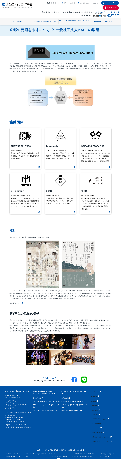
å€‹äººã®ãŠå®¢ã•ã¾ (50, 12)
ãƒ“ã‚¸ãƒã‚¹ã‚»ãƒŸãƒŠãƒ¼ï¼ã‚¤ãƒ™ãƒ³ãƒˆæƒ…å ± (51, 406)
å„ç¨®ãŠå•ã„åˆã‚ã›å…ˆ (102, 441)
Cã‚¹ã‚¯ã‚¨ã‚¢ (94, 408)
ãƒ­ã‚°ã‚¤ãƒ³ (111, 7)
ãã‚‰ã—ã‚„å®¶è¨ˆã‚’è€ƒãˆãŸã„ (18, 419)
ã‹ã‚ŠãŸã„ (18, 403)
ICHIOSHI (94, 400)
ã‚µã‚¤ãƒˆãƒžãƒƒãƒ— (54, 3)
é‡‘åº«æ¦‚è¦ (18, 21)
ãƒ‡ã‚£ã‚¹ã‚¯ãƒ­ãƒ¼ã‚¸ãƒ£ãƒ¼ (45, 21)
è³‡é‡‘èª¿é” (38, 398)
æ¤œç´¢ (111, 3)
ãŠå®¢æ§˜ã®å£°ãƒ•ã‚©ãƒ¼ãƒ (96, 434)
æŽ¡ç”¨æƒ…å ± (86, 15)
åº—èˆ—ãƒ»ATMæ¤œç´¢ (103, 21)
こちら (19, 303)
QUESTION (94, 396)
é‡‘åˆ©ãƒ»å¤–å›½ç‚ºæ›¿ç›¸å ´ (101, 416)
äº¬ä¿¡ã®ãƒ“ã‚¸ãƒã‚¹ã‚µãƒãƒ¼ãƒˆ (47, 401)
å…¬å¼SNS (84, 3)
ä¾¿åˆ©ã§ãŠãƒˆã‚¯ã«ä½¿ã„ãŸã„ (21, 426)
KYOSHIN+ (95, 3)
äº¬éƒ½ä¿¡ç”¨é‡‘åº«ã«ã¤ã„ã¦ (107, 12)
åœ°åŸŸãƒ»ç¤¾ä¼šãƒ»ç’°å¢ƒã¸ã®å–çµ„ (74, 21)
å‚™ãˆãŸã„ (19, 410)
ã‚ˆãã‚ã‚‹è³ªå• (70, 3)
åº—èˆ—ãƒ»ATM (96, 425)
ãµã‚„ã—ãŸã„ (13, 397)
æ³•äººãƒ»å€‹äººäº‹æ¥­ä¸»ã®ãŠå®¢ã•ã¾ (77, 12)
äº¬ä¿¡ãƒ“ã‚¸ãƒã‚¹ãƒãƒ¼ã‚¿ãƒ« (45, 410)
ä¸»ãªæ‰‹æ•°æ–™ (97, 420)
